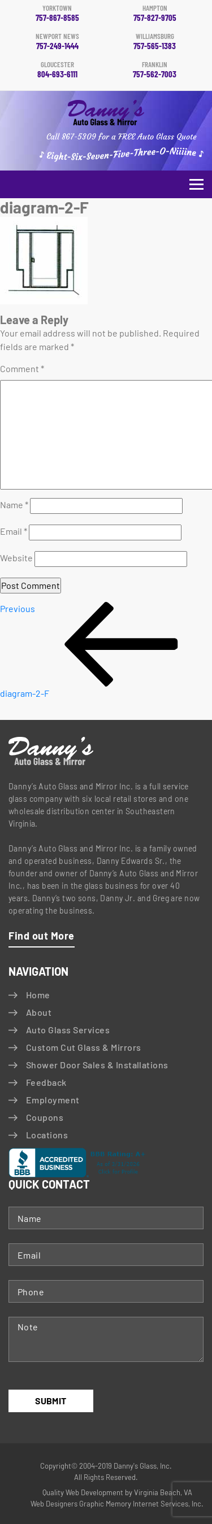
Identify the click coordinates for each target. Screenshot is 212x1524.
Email (13, 531)
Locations (47, 1134)
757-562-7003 (155, 70)
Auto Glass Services (68, 1029)
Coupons (44, 1117)
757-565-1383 (155, 42)
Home (38, 994)
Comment (22, 368)
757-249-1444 (57, 42)
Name (14, 504)
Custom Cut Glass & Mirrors (83, 1047)
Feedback (46, 1082)
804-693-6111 (57, 70)
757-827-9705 (155, 14)
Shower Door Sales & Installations (97, 1064)
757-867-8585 (57, 14)
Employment (53, 1099)
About (38, 1012)
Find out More (41, 935)
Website (16, 557)
